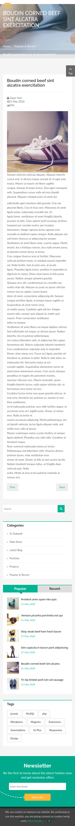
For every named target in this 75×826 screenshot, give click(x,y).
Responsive (55, 730)
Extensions (55, 722)
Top (70, 70)
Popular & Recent (25, 46)
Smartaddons (17, 730)
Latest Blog (16, 550)
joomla (14, 713)
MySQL (30, 713)
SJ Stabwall (16, 533)
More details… (35, 820)
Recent (54, 589)
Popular (20, 589)
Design (14, 738)
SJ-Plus (37, 730)
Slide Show (16, 541)
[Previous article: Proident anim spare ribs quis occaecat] (12, 487)
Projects (14, 566)
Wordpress (16, 722)
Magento (36, 722)
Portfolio (14, 558)
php (44, 713)
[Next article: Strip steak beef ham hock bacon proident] (62, 487)
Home (6, 46)
